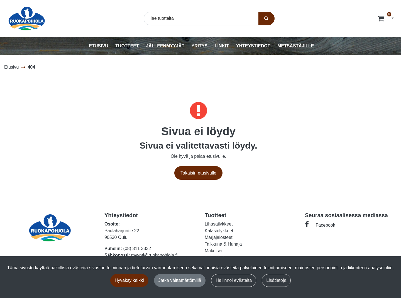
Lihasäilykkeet (219, 224)
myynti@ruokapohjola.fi (154, 255)
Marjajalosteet (219, 237)
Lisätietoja (276, 280)
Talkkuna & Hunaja (223, 244)
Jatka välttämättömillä (179, 280)
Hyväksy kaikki (129, 280)
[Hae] (201, 18)
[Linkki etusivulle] (27, 18)
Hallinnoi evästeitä (234, 280)
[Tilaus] (382, 18)
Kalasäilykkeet (219, 230)
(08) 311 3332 (137, 248)
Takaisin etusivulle (198, 173)
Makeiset (213, 250)
